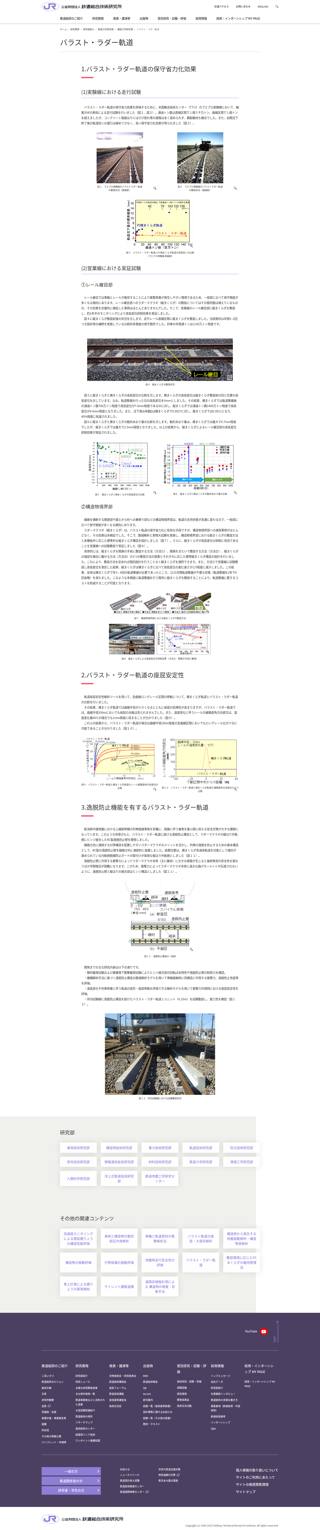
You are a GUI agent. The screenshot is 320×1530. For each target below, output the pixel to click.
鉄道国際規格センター (134, 1491)
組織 (44, 1424)
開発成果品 (183, 1399)
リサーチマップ (84, 1422)
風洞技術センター (85, 1428)
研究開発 (74, 29)
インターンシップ (220, 1422)
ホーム (63, 29)
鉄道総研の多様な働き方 (224, 1400)
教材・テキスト (151, 1424)
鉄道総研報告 (150, 1381)
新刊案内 (148, 1400)
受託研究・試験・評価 (189, 1381)
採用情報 (217, 1365)
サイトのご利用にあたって (255, 1477)
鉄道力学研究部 (106, 29)
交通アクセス (221, 6)
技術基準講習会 (117, 1400)
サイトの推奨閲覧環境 (252, 1484)
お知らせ (125, 1469)
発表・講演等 (119, 1365)
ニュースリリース (129, 1475)
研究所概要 (48, 1400)
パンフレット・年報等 (54, 1442)
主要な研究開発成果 (87, 1388)
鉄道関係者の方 (71, 1480)
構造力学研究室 (125, 29)
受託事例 (182, 1393)
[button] (276, 6)
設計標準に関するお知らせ (157, 1412)
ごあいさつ (48, 1376)
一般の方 (71, 1471)
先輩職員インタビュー (223, 1393)
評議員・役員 (49, 1412)
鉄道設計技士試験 (130, 1480)
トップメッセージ (220, 1376)
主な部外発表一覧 (85, 1393)
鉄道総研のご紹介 (55, 1365)
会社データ (217, 1381)
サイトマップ (246, 1491)
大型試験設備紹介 (85, 1410)
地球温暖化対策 (167, 1475)
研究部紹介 (88, 29)
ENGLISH (263, 6)
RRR (145, 1376)
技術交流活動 (184, 1406)
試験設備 (182, 1387)
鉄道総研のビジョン (53, 1381)
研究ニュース (83, 1381)
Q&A (213, 1428)
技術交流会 (115, 1406)
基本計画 (48, 1388)
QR (145, 1388)
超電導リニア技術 (85, 1434)
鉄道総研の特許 (84, 1416)
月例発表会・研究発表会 (122, 1376)
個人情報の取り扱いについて (257, 1470)
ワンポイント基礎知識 (88, 1440)
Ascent (147, 1393)
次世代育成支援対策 (169, 1469)
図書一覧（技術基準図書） (157, 1406)
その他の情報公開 (51, 1436)
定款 (46, 1406)
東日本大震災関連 (168, 1480)
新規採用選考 (218, 1416)
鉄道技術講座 (116, 1393)
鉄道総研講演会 (117, 1381)
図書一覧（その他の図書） (157, 1418)
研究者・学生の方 (71, 1490)
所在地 (45, 1430)
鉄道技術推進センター (132, 1486)
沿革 (44, 1393)
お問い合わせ (243, 6)
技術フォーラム (117, 1388)
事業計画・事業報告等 (54, 1418)
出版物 (148, 1365)
